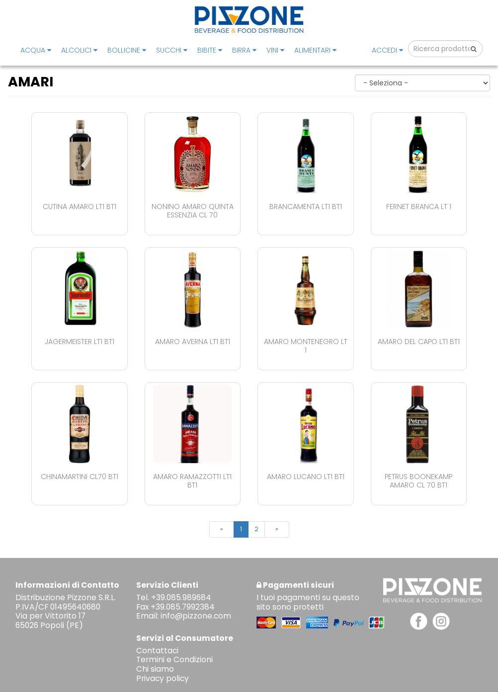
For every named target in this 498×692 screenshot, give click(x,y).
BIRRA (244, 50)
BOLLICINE (126, 50)
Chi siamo (155, 669)
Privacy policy (162, 678)
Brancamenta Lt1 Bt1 (305, 206)
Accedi (387, 50)
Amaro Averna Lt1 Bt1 (192, 341)
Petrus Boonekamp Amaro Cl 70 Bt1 (418, 481)
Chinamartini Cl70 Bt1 (79, 477)
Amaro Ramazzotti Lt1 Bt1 (192, 481)
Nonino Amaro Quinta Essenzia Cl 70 (193, 211)
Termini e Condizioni (174, 659)
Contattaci (157, 650)
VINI (275, 50)
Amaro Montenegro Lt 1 (305, 346)
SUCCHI (171, 50)
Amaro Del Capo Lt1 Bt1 (419, 341)
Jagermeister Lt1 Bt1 (79, 341)
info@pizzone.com (196, 616)
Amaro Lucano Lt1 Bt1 (305, 477)
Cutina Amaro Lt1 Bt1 (79, 206)
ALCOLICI (79, 50)
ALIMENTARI (315, 50)
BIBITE (209, 50)
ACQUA (35, 50)
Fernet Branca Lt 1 (418, 206)
